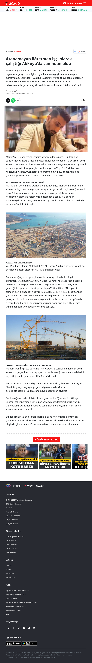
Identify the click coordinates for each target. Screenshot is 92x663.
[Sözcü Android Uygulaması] (29, 643)
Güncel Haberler (13, 531)
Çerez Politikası (11, 598)
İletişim (9, 560)
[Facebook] (13, 628)
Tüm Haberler (11, 552)
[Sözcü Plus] (40, 486)
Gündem (17, 51)
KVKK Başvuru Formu (14, 610)
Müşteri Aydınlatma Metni (15, 594)
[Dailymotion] (29, 628)
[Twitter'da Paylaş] (8, 100)
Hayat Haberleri (12, 520)
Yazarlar (9, 508)
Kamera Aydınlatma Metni (15, 606)
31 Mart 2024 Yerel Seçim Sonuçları (19, 500)
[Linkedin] (34, 628)
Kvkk (8, 585)
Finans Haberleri (12, 512)
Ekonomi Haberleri (13, 516)
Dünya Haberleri (12, 524)
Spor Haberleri (11, 545)
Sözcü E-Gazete (11, 549)
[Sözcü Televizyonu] (8, 485)
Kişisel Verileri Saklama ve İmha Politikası (21, 602)
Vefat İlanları (10, 577)
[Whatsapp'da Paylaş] (13, 100)
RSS (7, 614)
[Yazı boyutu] (84, 100)
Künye (8, 569)
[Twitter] (18, 628)
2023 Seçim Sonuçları (14, 504)
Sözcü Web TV (11, 541)
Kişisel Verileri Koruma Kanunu (17, 590)
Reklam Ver (10, 573)
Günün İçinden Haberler (15, 537)
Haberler (10, 494)
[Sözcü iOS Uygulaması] (13, 643)
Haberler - (10, 51)
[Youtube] (23, 628)
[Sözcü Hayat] (28, 485)
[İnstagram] (8, 628)
